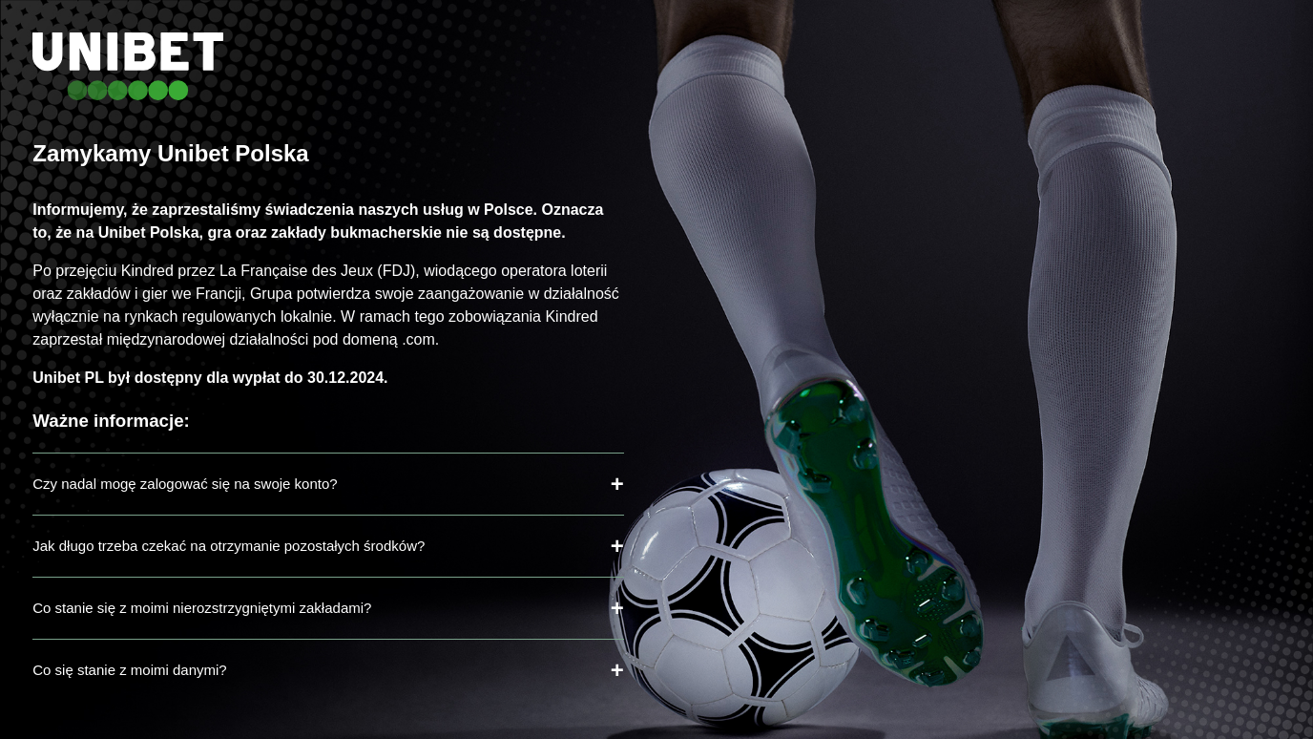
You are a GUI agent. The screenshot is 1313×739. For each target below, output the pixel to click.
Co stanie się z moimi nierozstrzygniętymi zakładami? (201, 608)
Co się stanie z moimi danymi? (129, 670)
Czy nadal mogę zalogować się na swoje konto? (184, 483)
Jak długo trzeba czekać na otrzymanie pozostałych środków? (228, 546)
